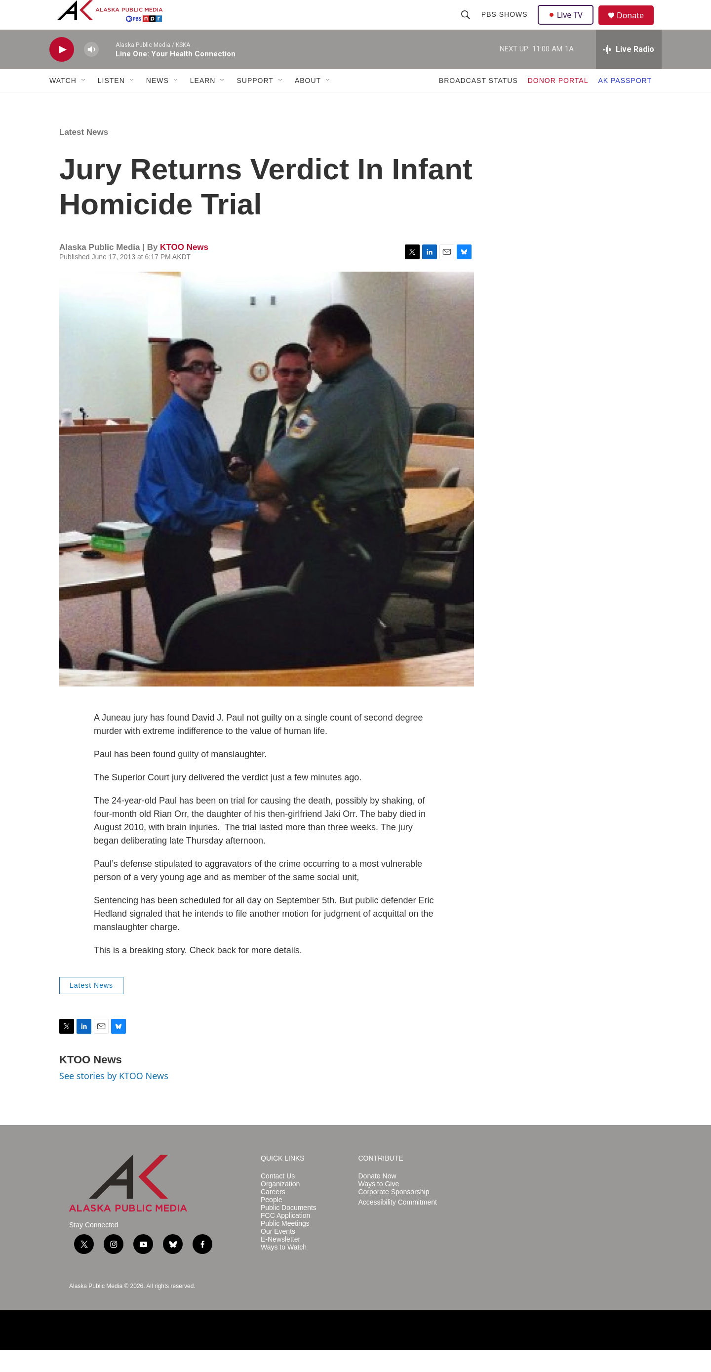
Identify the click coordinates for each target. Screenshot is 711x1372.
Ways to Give (378, 1206)
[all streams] (629, 71)
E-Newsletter (280, 1261)
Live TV (568, 26)
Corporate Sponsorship (394, 1214)
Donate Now (377, 1198)
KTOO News (184, 269)
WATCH (63, 103)
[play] (62, 72)
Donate (636, 27)
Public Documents (288, 1230)
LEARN (203, 103)
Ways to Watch (284, 1269)
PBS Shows (505, 26)
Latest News (83, 154)
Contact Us (278, 1198)
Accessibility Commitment (397, 1224)
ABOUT (308, 103)
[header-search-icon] (466, 25)
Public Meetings (285, 1246)
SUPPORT (255, 103)
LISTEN (111, 103)
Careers (273, 1214)
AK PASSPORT (625, 103)
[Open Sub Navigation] (84, 103)
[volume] (91, 72)
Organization (280, 1206)
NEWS (157, 103)
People (271, 1222)
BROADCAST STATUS (478, 103)
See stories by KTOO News (113, 1098)
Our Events (278, 1253)
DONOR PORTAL (558, 103)
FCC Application (285, 1238)
